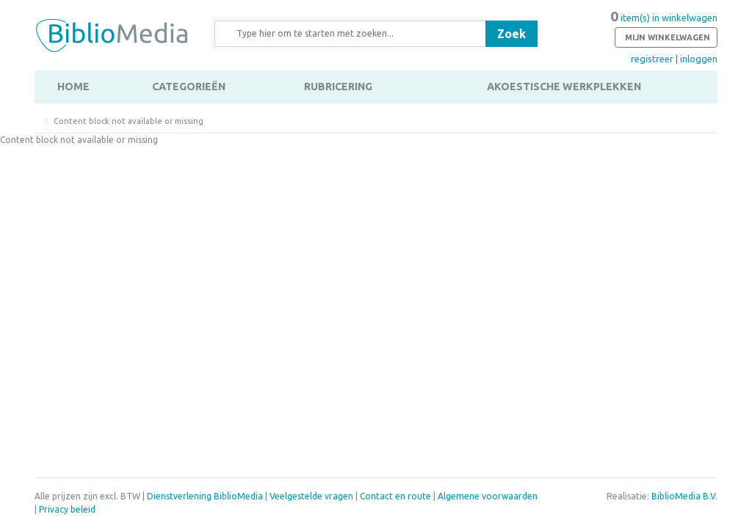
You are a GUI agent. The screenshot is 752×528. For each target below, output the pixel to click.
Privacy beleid (67, 509)
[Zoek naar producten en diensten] (355, 34)
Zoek (511, 33)
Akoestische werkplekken (564, 86)
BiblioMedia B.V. (684, 496)
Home (73, 86)
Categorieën (188, 86)
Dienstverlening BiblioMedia (206, 496)
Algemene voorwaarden (488, 496)
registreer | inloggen (674, 59)
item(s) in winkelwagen (663, 30)
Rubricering (338, 86)
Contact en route (395, 496)
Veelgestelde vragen (311, 496)
